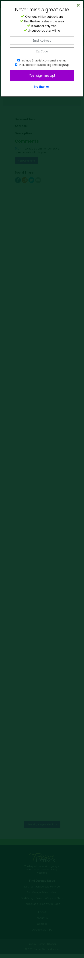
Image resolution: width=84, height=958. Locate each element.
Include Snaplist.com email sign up (44, 60)
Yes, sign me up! (42, 75)
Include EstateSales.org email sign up (44, 65)
